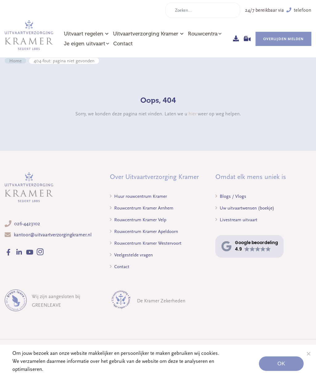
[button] (249, 246)
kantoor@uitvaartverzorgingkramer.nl (53, 235)
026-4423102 (27, 223)
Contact (123, 44)
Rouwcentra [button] (203, 34)
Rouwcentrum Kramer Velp (138, 219)
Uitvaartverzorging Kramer (148, 34)
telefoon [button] (298, 10)
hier (193, 114)
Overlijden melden (283, 39)
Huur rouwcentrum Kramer (138, 196)
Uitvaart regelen (86, 34)
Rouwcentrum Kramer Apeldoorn (144, 231)
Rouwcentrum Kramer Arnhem (141, 208)
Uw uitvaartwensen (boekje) (244, 208)
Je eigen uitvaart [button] (84, 44)
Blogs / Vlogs (230, 196)
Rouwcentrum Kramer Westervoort (145, 243)
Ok (281, 364)
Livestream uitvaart (236, 219)
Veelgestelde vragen (131, 255)
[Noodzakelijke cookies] (308, 354)
